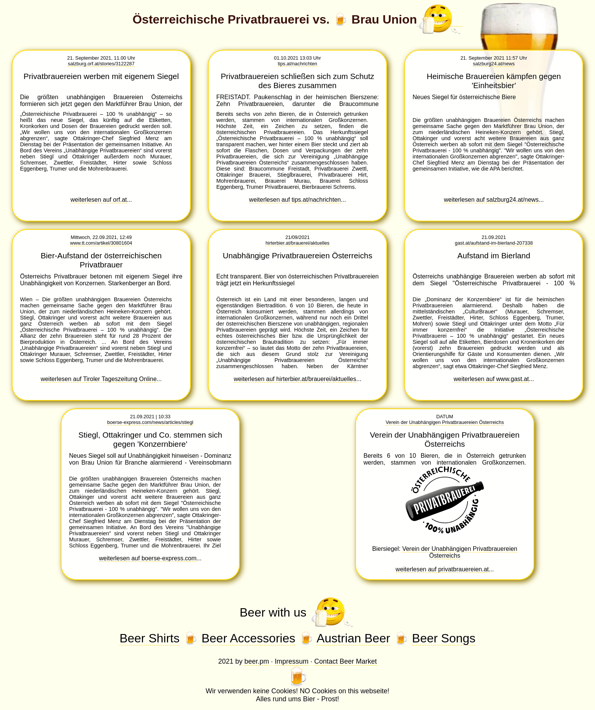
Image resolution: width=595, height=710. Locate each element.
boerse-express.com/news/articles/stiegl (150, 422)
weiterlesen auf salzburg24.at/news (491, 199)
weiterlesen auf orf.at (99, 199)
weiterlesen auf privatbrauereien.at (442, 569)
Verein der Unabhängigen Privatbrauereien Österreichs (445, 422)
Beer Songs (443, 638)
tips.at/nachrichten (297, 63)
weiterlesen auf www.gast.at (491, 379)
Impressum (292, 661)
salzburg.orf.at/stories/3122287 (101, 63)
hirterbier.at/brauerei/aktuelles (298, 243)
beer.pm (256, 661)
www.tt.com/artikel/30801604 (101, 243)
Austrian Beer (353, 638)
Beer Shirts (149, 638)
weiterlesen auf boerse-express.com (148, 558)
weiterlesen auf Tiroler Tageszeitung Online (99, 379)
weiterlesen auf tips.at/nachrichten (295, 199)
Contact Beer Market (345, 661)
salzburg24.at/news (494, 63)
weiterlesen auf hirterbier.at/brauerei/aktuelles (295, 379)
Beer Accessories (248, 638)
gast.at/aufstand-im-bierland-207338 (494, 243)
